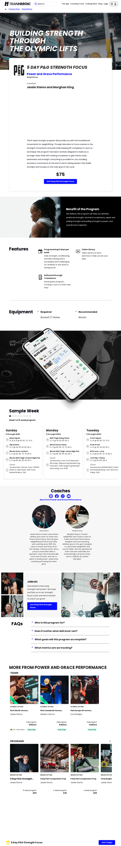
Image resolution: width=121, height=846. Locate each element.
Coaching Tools (77, 4)
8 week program (30, 790)
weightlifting (27, 9)
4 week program (60, 790)
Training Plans (91, 4)
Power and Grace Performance (49, 74)
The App (65, 4)
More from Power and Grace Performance (60, 499)
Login (106, 4)
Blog (100, 4)
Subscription (31, 722)
